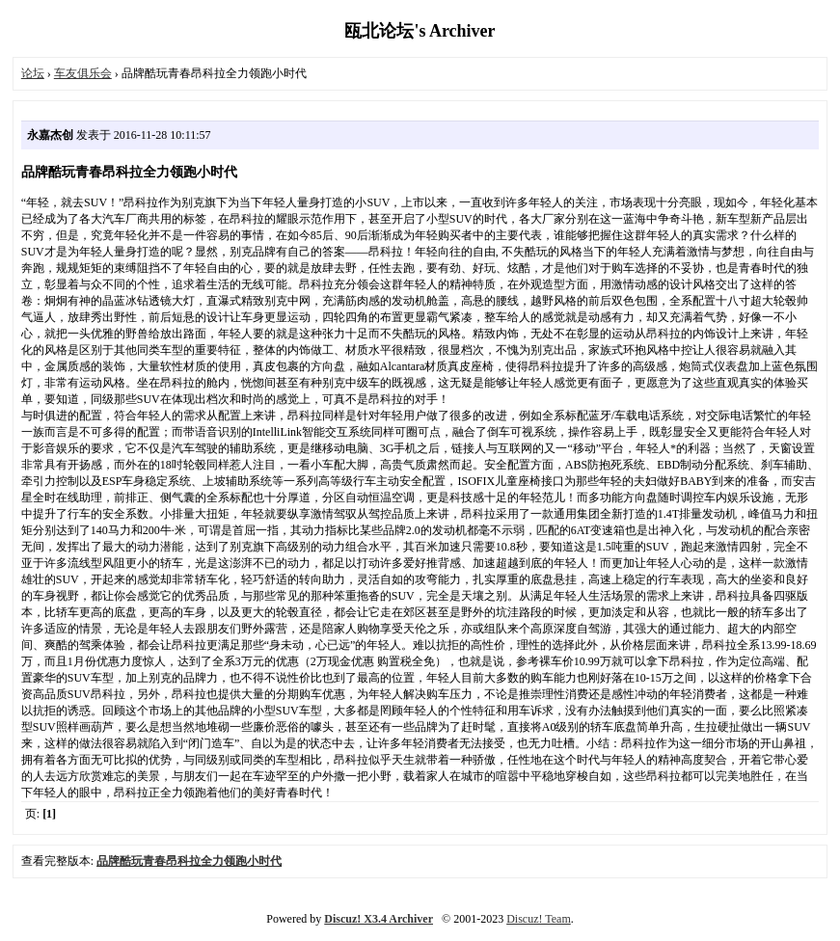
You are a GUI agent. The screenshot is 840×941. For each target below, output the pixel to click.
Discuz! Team (538, 919)
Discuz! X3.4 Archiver (378, 919)
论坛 (32, 73)
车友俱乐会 (83, 73)
